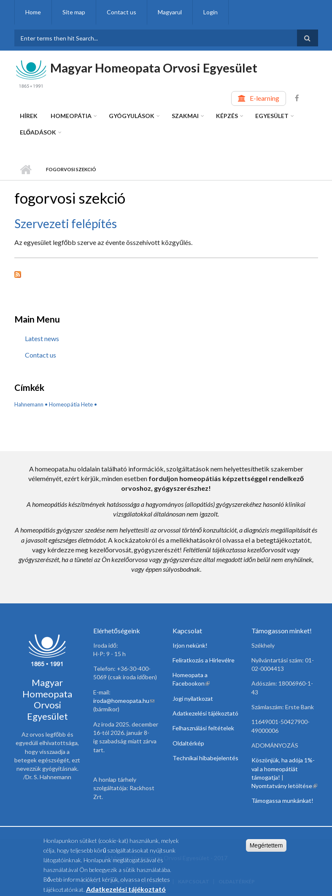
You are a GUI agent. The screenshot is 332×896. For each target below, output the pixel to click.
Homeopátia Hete (71, 404)
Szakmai (185, 115)
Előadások (38, 132)
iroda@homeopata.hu (123, 700)
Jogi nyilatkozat (193, 698)
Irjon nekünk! (190, 645)
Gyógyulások (131, 115)
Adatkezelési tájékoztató (205, 713)
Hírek (29, 115)
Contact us (121, 12)
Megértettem (266, 848)
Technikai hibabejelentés (205, 757)
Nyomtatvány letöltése (284, 785)
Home (33, 12)
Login (210, 12)
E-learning (264, 98)
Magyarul (170, 12)
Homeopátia (71, 115)
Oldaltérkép (188, 743)
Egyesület (272, 115)
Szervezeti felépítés (65, 223)
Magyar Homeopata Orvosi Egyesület (153, 67)
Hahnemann (28, 404)
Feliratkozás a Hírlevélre (204, 660)
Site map (73, 12)
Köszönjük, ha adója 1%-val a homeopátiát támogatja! (283, 768)
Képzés (227, 115)
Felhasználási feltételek (203, 728)
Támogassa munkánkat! (282, 800)
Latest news (42, 338)
